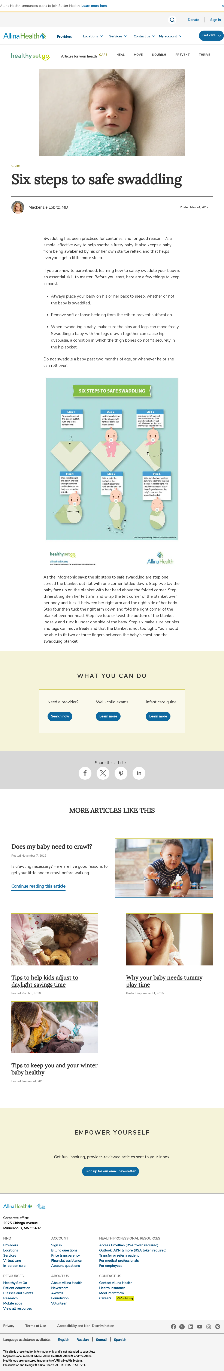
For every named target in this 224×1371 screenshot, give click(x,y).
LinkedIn (191, 1326)
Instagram (209, 1326)
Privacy (8, 1326)
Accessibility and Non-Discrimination (85, 1326)
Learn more (108, 716)
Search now (60, 716)
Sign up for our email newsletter (110, 1171)
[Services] (116, 37)
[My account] (168, 37)
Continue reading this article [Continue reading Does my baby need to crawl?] (38, 886)
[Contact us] (142, 37)
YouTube (200, 1326)
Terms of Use (35, 1326)
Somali (101, 1339)
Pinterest (218, 1327)
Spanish (120, 1339)
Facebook (173, 1327)
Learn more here (94, 5)
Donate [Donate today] (193, 20)
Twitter (182, 1327)
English (63, 1339)
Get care (208, 35)
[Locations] (90, 37)
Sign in (215, 20)
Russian (82, 1339)
